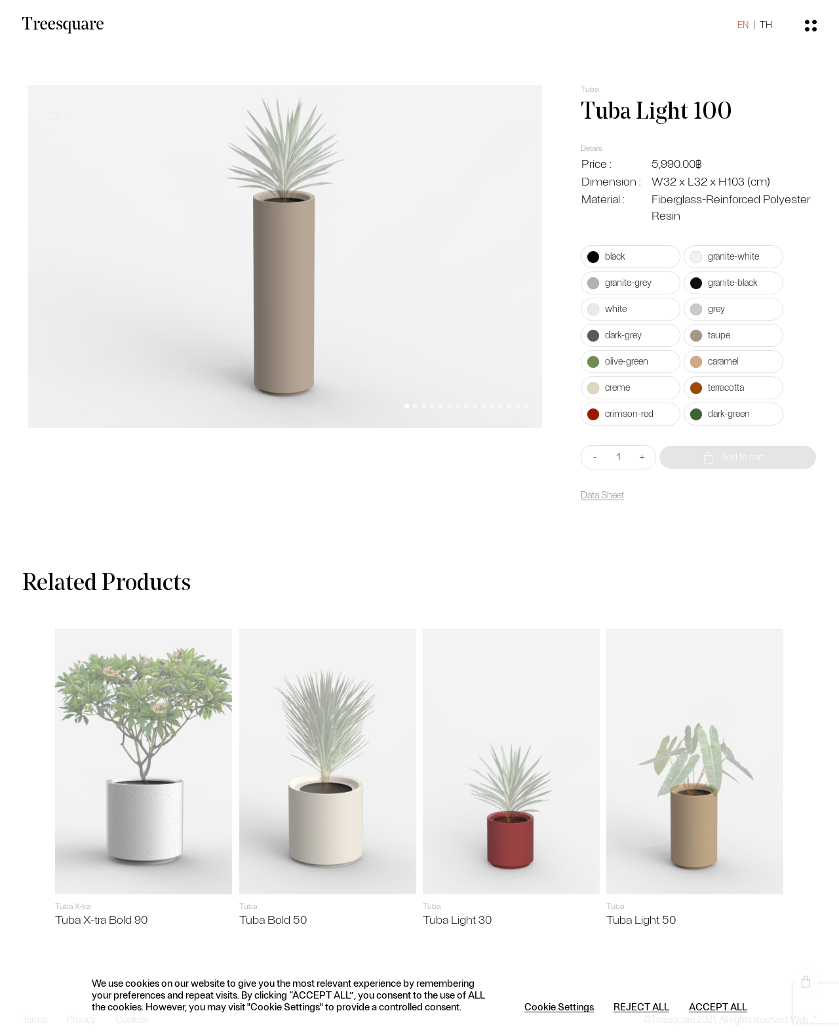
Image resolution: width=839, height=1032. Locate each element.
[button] (403, 397)
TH (755, 32)
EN (732, 32)
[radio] (625, 256)
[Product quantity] (615, 457)
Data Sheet (599, 495)
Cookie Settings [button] (559, 1006)
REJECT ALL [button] (641, 1006)
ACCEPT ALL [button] (718, 1006)
